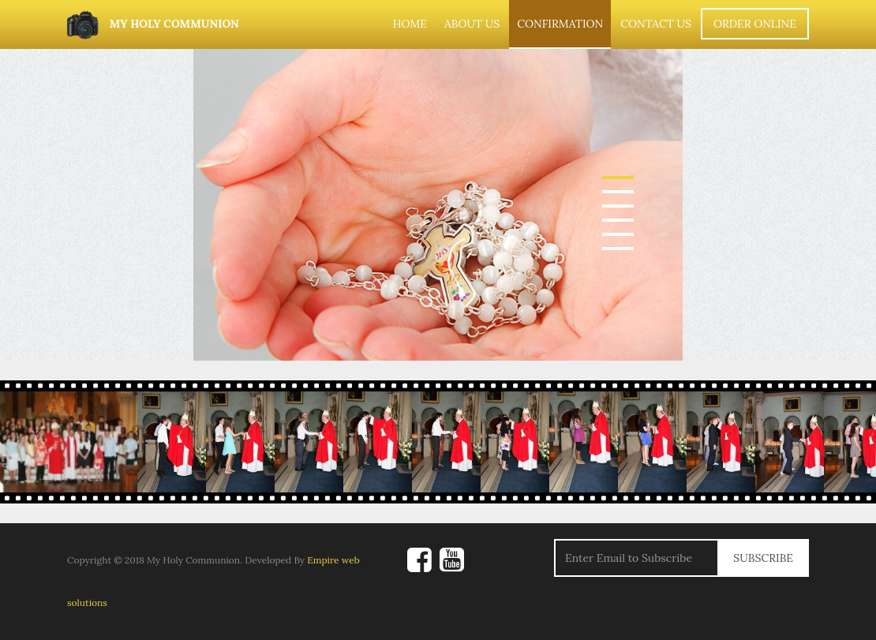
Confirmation (560, 24)
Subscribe (763, 558)
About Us (472, 24)
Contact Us (655, 24)
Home (410, 24)
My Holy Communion (153, 25)
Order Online (754, 24)
